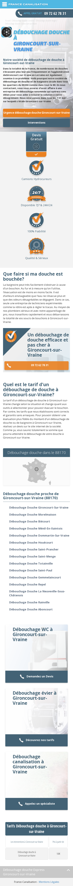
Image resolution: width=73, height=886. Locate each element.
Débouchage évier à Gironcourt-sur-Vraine (35, 698)
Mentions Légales (49, 882)
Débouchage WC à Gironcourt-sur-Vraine (33, 634)
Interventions (36, 122)
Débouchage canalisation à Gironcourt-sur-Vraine (30, 764)
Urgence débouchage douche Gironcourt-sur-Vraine (36, 112)
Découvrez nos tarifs (36, 740)
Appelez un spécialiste (36, 804)
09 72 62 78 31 (28, 365)
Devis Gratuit (37, 137)
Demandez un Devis (36, 676)
